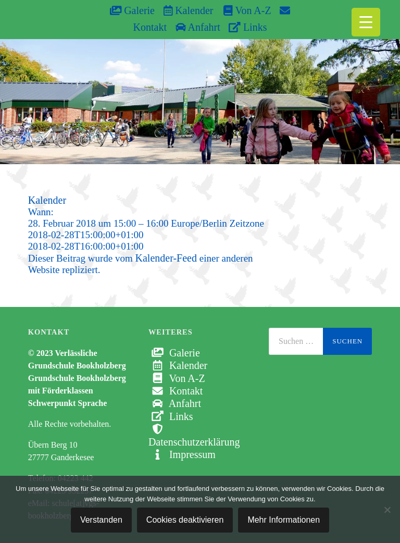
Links (248, 27)
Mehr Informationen (283, 519)
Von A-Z (242, 10)
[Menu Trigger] (366, 22)
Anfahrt (198, 27)
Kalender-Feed (166, 258)
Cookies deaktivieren (185, 519)
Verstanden (101, 519)
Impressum (182, 454)
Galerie (132, 10)
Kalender (189, 10)
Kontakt (175, 391)
